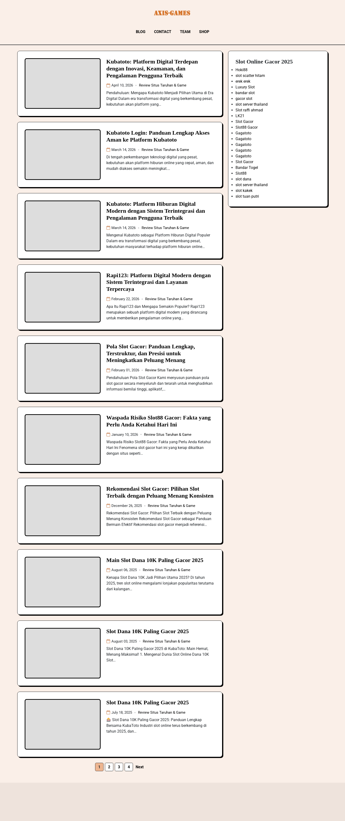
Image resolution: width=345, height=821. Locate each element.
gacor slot (244, 98)
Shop (204, 31)
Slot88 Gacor (247, 127)
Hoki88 (241, 70)
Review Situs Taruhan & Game (162, 85)
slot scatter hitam (250, 75)
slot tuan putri (247, 196)
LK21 (240, 116)
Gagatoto (243, 133)
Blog (140, 31)
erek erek (243, 81)
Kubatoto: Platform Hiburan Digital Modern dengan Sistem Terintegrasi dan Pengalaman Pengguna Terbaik (155, 211)
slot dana (243, 179)
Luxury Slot (245, 87)
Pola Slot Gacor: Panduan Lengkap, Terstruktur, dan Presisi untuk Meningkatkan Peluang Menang (150, 353)
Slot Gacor (244, 121)
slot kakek (244, 190)
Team (185, 31)
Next (140, 767)
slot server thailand (252, 104)
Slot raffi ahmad (249, 110)
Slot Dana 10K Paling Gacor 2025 (147, 631)
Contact (162, 31)
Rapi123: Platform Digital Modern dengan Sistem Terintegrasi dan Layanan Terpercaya (158, 282)
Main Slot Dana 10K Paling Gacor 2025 (154, 560)
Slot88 (241, 173)
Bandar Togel (247, 167)
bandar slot (245, 93)
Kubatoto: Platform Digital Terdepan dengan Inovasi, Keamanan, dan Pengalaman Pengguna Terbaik (152, 68)
